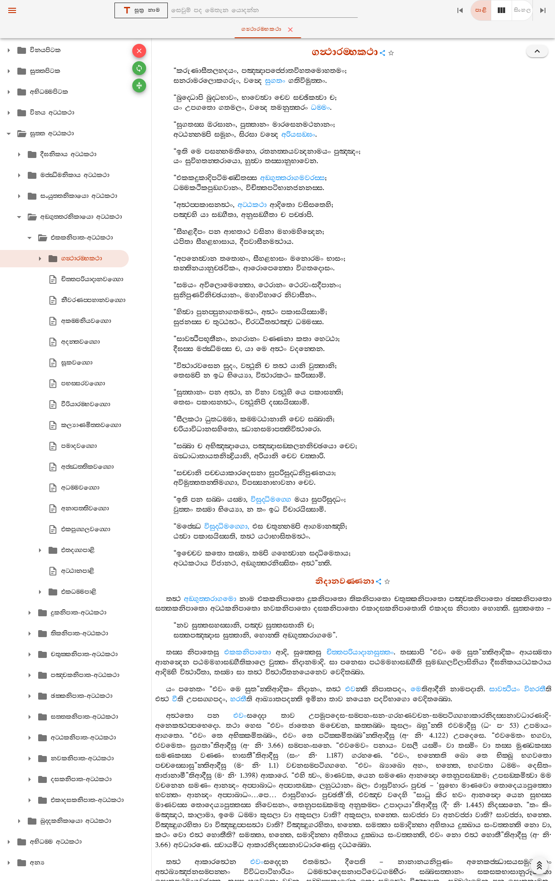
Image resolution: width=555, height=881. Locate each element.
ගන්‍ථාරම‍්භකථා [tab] (279, 29)
